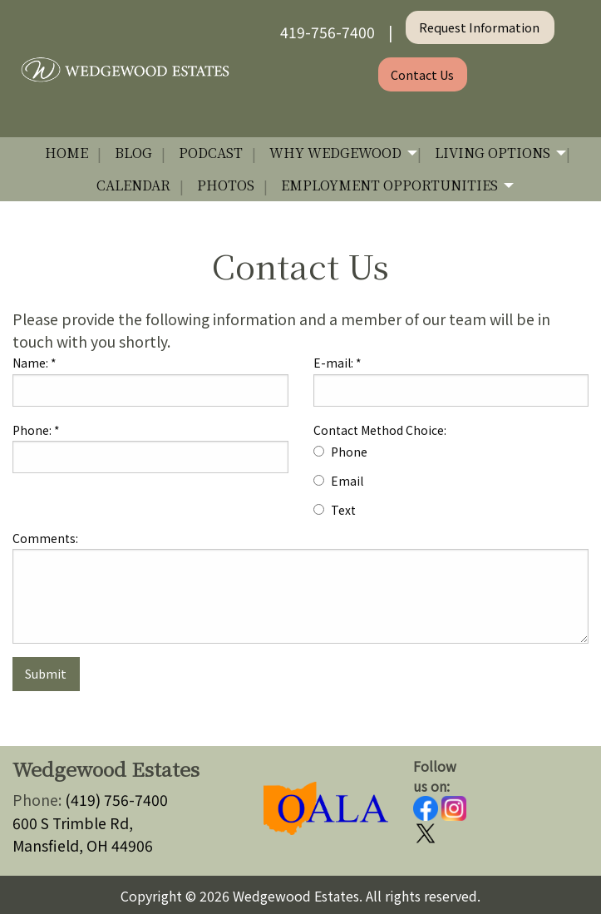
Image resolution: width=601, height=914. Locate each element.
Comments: (45, 538)
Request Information (480, 27)
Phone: (36, 430)
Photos (225, 185)
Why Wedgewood (335, 152)
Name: (34, 362)
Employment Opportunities (389, 185)
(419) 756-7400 (116, 799)
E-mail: (337, 362)
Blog (133, 152)
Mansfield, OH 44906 (82, 845)
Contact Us (422, 74)
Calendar (133, 185)
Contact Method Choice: (379, 430)
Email (347, 480)
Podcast (211, 152)
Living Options (492, 152)
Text (343, 509)
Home (66, 152)
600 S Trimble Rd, (72, 823)
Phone (349, 451)
